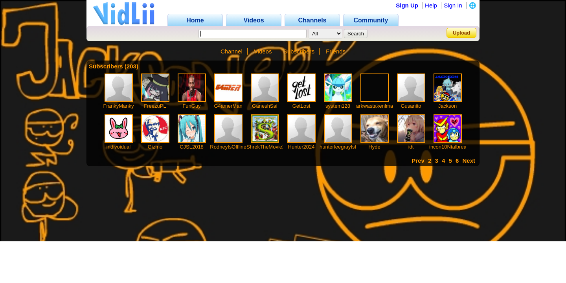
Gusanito (411, 106)
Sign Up (407, 5)
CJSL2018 (192, 147)
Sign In (453, 5)
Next (468, 160)
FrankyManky (118, 106)
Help (431, 5)
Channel (232, 51)
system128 (337, 106)
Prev (418, 160)
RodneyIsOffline (228, 147)
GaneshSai (264, 106)
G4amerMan (228, 106)
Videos (263, 51)
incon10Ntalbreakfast (453, 147)
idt (411, 147)
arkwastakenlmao (376, 106)
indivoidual (118, 147)
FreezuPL (155, 106)
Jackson (447, 106)
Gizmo (155, 147)
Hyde (374, 147)
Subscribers (298, 51)
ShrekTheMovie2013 (270, 147)
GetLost (301, 106)
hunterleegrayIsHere (343, 147)
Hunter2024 (301, 147)
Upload (461, 33)
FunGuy (191, 106)
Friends (335, 51)
